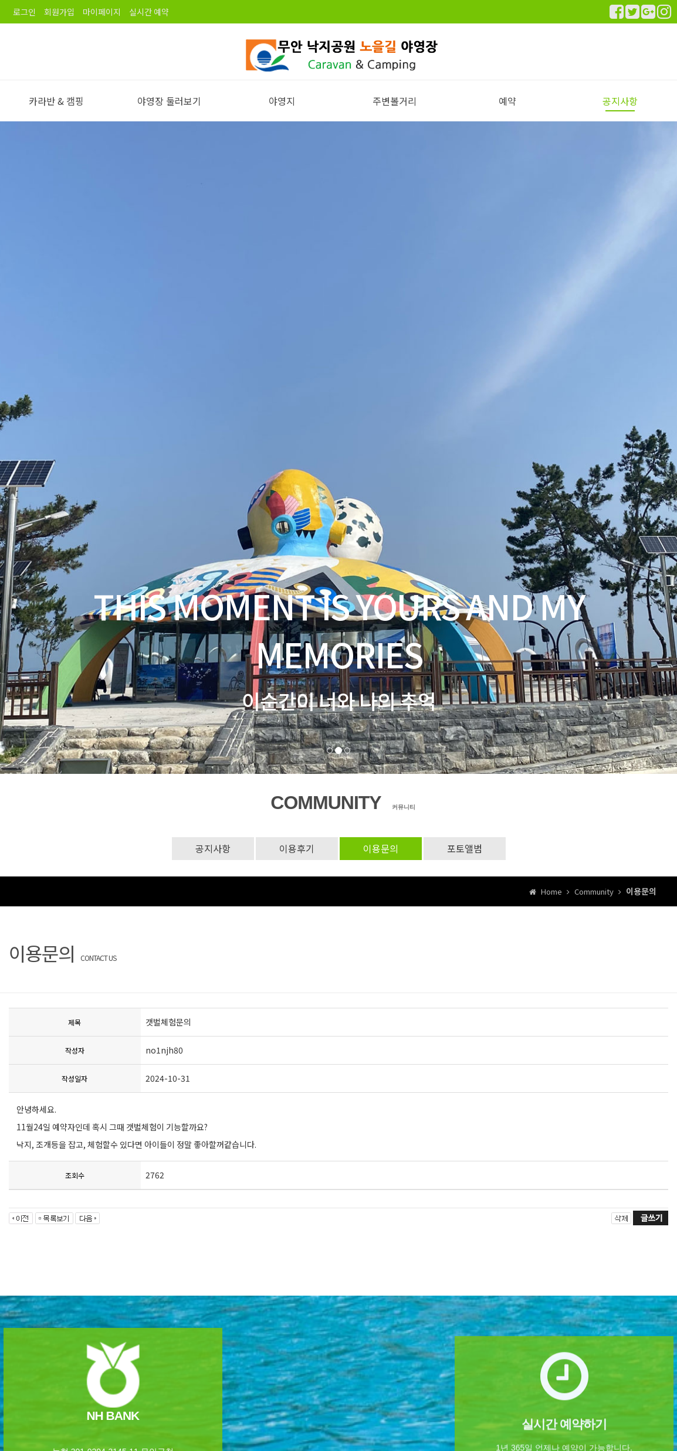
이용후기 (296, 860)
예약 (507, 112)
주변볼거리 (395, 112)
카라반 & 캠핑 (56, 112)
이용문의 (380, 860)
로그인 (24, 12)
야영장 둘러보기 (169, 112)
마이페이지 (102, 12)
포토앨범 (464, 860)
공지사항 (620, 112)
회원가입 (59, 12)
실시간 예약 (149, 12)
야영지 (282, 112)
